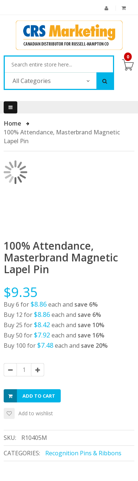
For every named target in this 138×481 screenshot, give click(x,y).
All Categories (32, 81)
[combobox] (59, 65)
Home (13, 123)
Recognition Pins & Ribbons (83, 453)
